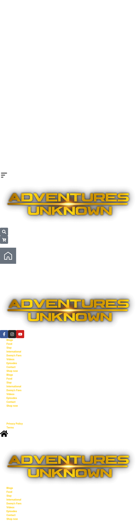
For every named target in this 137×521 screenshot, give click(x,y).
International (13, 353)
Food (9, 346)
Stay (9, 350)
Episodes (11, 365)
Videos (10, 361)
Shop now (12, 373)
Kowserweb (80, 415)
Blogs (9, 342)
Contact (10, 369)
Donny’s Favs (13, 357)
